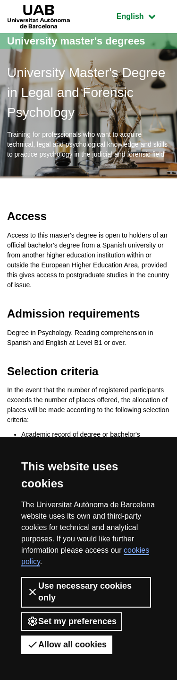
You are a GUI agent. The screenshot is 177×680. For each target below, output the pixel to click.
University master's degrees (76, 41)
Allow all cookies (67, 644)
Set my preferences (72, 621)
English (143, 15)
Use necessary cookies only (79, 591)
